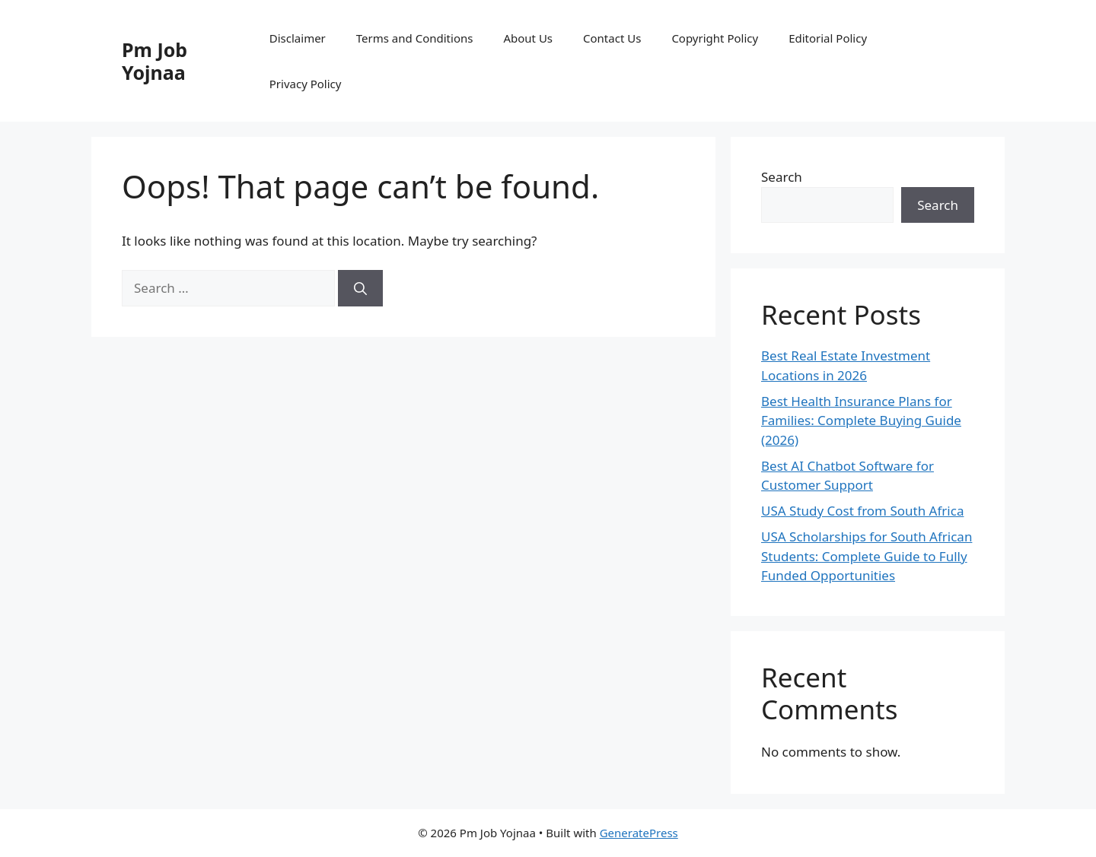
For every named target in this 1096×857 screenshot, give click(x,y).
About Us (528, 38)
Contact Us (612, 38)
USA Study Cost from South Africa (862, 510)
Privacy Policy (305, 83)
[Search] (360, 288)
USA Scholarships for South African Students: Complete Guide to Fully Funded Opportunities (866, 556)
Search (781, 177)
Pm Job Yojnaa (154, 61)
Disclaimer (297, 38)
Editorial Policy (828, 38)
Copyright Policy (714, 38)
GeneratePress (639, 832)
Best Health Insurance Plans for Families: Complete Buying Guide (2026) (861, 420)
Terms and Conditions (414, 38)
